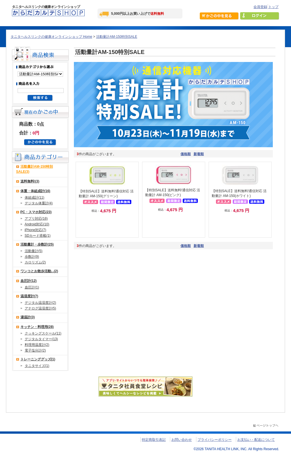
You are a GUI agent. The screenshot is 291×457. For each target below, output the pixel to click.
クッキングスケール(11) (43, 333)
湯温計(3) (27, 317)
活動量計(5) (34, 251)
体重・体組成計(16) (35, 191)
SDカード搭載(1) (38, 236)
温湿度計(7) (29, 296)
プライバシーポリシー (215, 440)
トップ (273, 7)
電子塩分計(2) (35, 350)
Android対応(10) (37, 224)
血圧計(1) (32, 287)
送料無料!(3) (30, 181)
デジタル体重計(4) (39, 203)
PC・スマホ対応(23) (36, 212)
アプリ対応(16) (36, 219)
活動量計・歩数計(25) (37, 244)
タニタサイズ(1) (37, 366)
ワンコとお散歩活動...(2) (39, 271)
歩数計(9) (32, 257)
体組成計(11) (34, 198)
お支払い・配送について (256, 440)
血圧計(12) (28, 281)
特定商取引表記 (154, 440)
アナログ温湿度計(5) (40, 308)
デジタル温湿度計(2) (40, 303)
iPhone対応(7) (35, 230)
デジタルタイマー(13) (41, 339)
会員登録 (260, 7)
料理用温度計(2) (37, 345)
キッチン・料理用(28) (37, 327)
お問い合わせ (181, 440)
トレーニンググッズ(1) (37, 359)
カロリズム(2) (35, 262)
